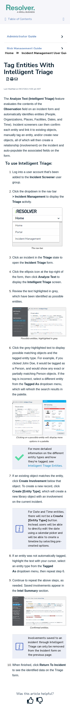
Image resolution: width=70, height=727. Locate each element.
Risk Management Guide (24, 48)
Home (9, 53)
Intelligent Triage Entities (45, 466)
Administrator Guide (21, 36)
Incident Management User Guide (45, 53)
